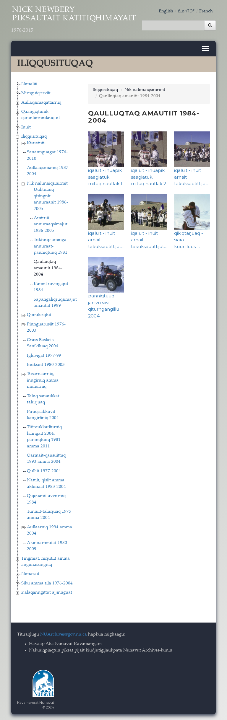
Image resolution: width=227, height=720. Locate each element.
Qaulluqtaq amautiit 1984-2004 (48, 268)
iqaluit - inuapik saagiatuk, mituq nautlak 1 (105, 176)
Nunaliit (29, 84)
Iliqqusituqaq (34, 136)
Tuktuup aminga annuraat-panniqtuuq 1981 (50, 246)
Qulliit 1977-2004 (44, 471)
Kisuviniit (36, 143)
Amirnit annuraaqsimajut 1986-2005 (50, 224)
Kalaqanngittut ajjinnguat (46, 592)
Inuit (26, 127)
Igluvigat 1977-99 (44, 356)
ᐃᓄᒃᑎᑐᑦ (186, 11)
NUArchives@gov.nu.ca (63, 634)
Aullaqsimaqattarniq (41, 102)
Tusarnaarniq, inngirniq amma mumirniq (43, 380)
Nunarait (30, 574)
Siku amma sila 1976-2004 (47, 583)
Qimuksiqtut (39, 315)
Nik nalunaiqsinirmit (47, 183)
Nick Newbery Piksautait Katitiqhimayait (73, 19)
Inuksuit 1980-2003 (46, 365)
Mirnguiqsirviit (36, 93)
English (166, 11)
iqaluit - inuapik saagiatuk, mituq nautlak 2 (148, 176)
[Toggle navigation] (205, 48)
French (206, 11)
